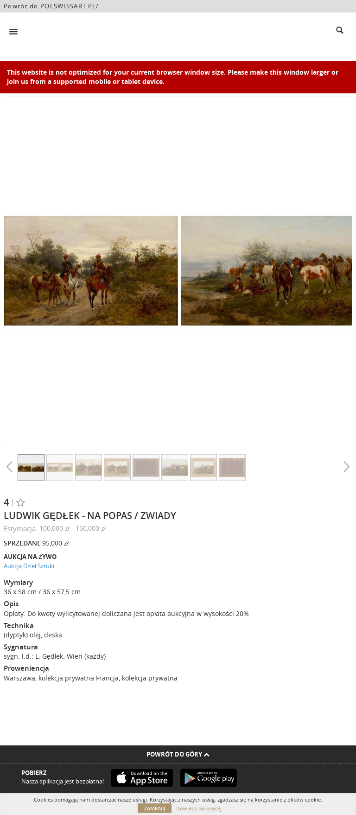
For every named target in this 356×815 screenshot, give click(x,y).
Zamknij (154, 808)
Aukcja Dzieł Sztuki (29, 566)
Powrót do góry (178, 754)
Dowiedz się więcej (198, 808)
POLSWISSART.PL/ (69, 6)
